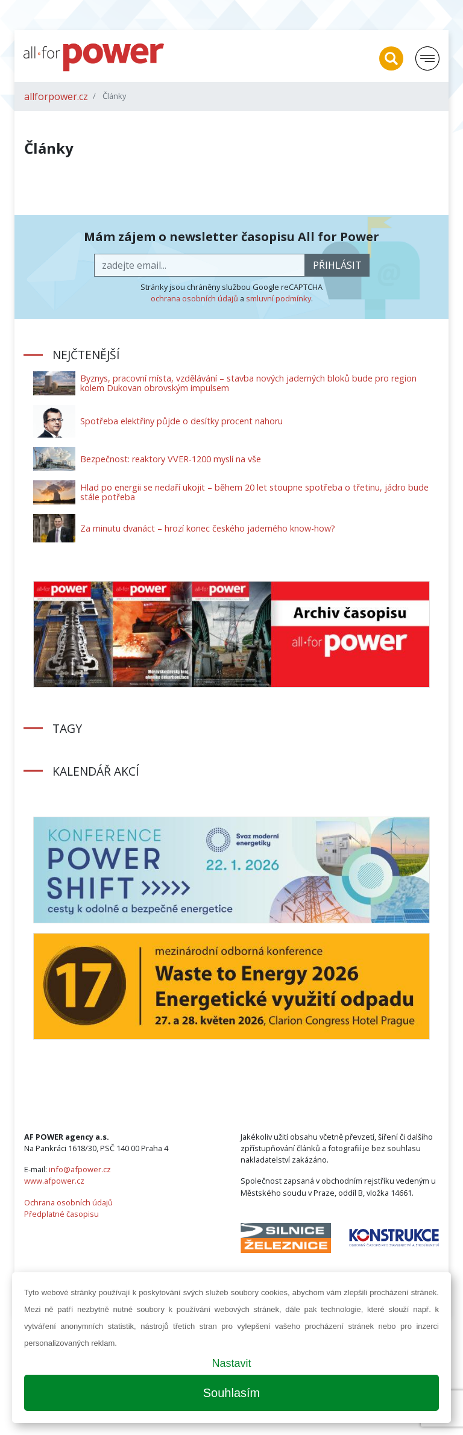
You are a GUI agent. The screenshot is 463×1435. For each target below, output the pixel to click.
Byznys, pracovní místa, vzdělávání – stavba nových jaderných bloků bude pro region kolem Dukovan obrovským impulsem (248, 383)
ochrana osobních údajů (194, 298)
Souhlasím (231, 1392)
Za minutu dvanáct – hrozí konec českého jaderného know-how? (207, 528)
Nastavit (231, 1363)
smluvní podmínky (278, 298)
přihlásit (337, 265)
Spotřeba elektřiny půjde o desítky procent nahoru (181, 421)
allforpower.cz (56, 96)
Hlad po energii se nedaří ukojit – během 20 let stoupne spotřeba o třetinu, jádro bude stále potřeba (254, 492)
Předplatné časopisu (61, 1213)
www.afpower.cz (54, 1180)
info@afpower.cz (80, 1169)
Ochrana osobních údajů (68, 1202)
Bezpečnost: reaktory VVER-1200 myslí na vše (170, 459)
